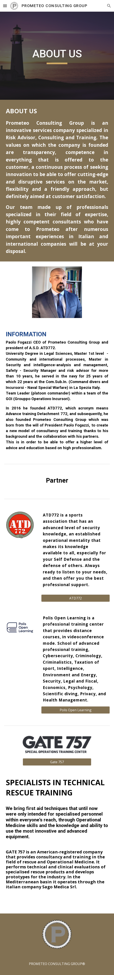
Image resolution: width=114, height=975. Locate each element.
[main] (57, 56)
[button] (5, 5)
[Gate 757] (57, 762)
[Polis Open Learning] (75, 710)
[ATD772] (75, 598)
